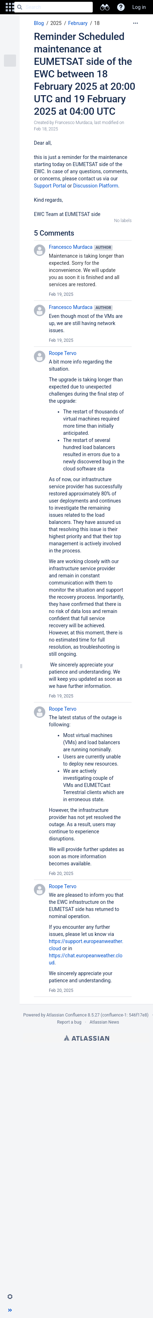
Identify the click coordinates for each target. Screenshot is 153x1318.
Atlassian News (104, 1022)
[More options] (135, 23)
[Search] (19, 7)
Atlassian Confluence (66, 1015)
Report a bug (69, 1022)
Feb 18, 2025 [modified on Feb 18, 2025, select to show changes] (46, 129)
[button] (10, 7)
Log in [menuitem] (139, 7)
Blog (39, 23)
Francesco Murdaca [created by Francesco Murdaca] (73, 122)
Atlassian (86, 1037)
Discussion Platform (95, 186)
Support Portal (50, 186)
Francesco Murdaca (70, 247)
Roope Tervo (62, 353)
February (77, 23)
